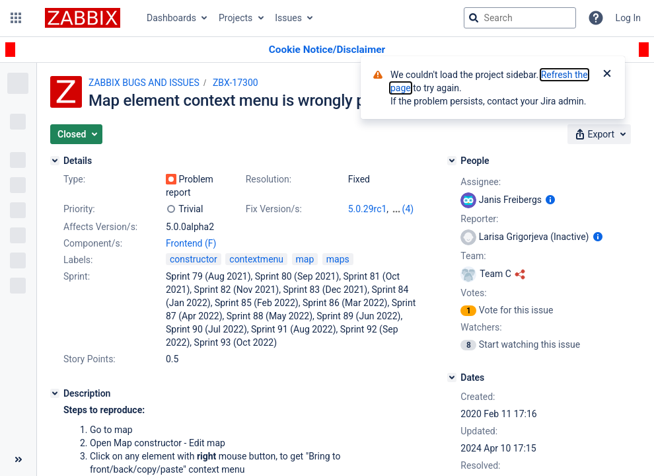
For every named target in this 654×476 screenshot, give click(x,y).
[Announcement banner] (327, 50)
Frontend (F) (191, 243)
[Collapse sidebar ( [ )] (18, 459)
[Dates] (451, 377)
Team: (473, 256)
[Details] (54, 160)
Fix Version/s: (274, 209)
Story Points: (89, 359)
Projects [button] (235, 18)
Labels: (77, 260)
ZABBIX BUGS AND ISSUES (144, 82)
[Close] (607, 74)
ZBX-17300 (235, 82)
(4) (408, 209)
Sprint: (76, 276)
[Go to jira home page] (82, 18)
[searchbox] (520, 17)
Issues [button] (288, 18)
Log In (628, 18)
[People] (451, 160)
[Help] (595, 17)
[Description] (54, 393)
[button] (16, 18)
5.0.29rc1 (367, 209)
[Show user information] (550, 199)
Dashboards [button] (171, 18)
